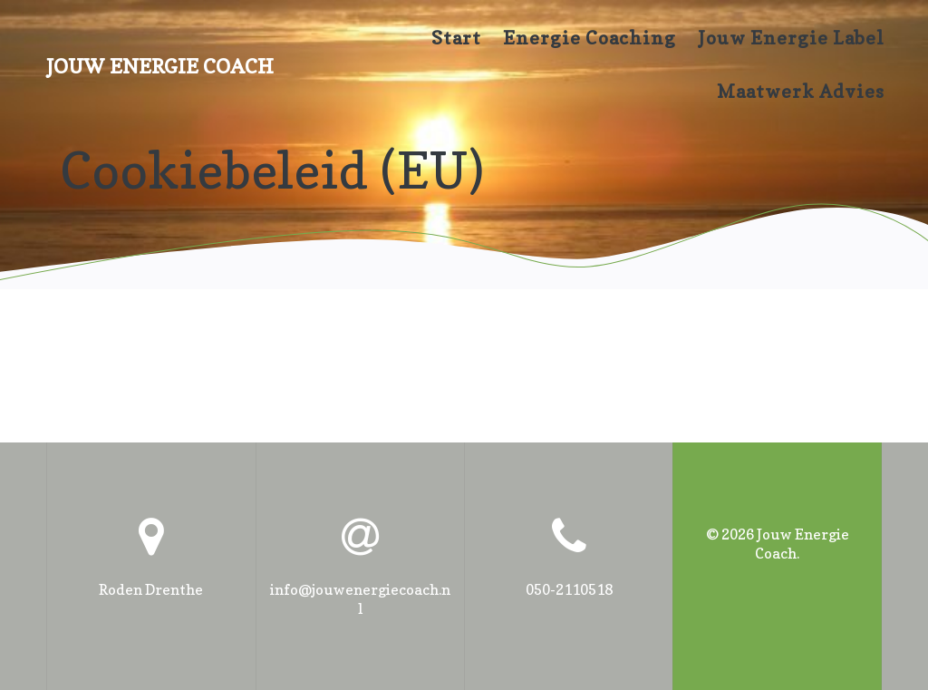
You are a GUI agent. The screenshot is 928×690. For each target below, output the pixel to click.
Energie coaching (589, 38)
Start (456, 38)
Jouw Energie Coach (160, 66)
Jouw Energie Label (791, 38)
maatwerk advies (800, 91)
